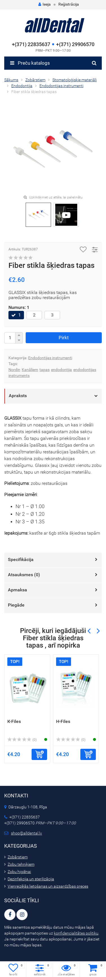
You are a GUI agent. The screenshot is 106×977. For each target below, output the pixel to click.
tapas (44, 369)
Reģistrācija (68, 4)
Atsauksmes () (24, 574)
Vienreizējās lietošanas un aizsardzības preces (48, 886)
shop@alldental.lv (26, 833)
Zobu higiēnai (19, 871)
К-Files (14, 721)
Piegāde (16, 605)
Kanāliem (30, 369)
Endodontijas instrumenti (50, 358)
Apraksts (18, 395)
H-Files (63, 721)
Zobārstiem (18, 857)
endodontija (61, 369)
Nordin (14, 369)
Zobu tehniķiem (21, 864)
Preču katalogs (30, 63)
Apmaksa (17, 589)
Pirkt (64, 337)
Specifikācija (21, 559)
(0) (22, 740)
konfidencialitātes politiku (76, 933)
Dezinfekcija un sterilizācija (31, 879)
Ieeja (44, 4)
